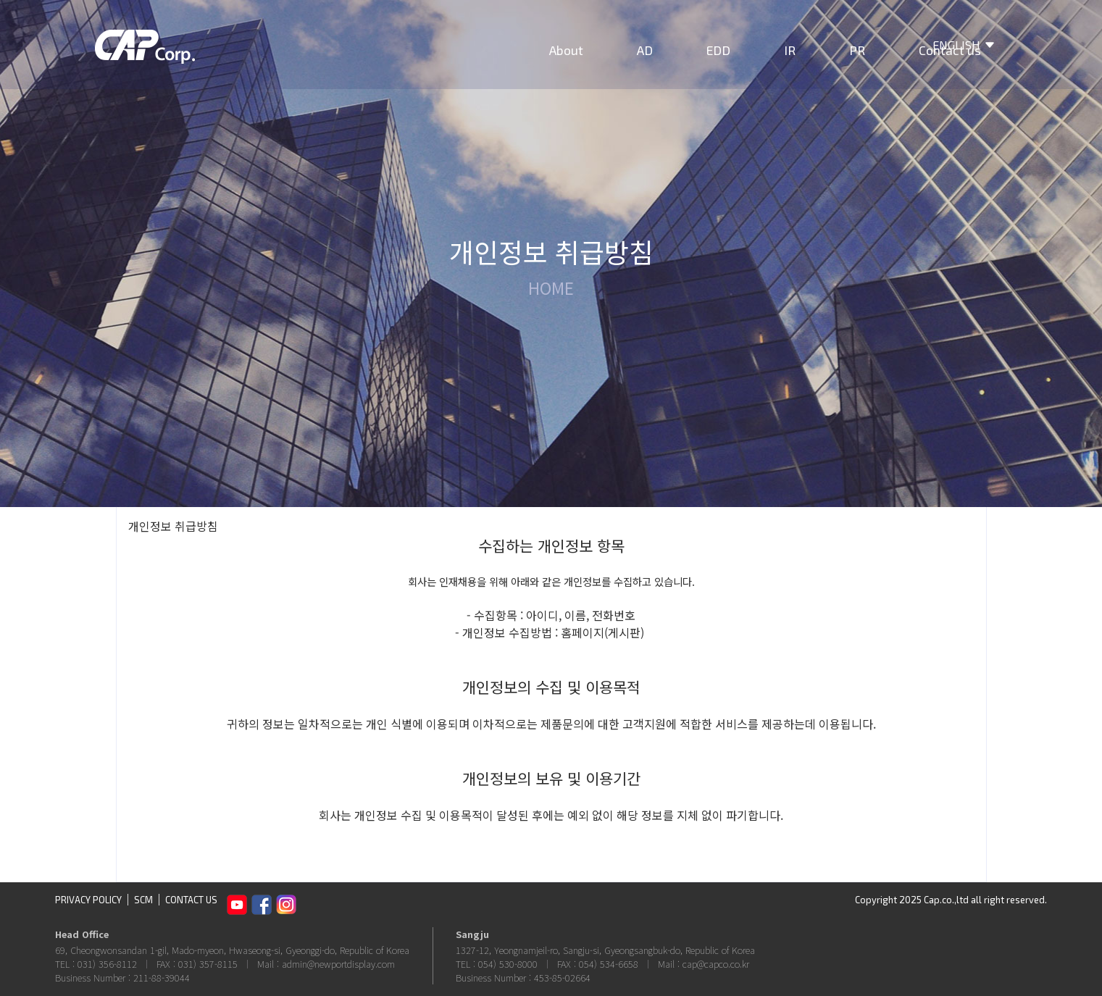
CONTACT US (191, 899)
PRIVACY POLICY (88, 899)
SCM (143, 899)
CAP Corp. (145, 58)
